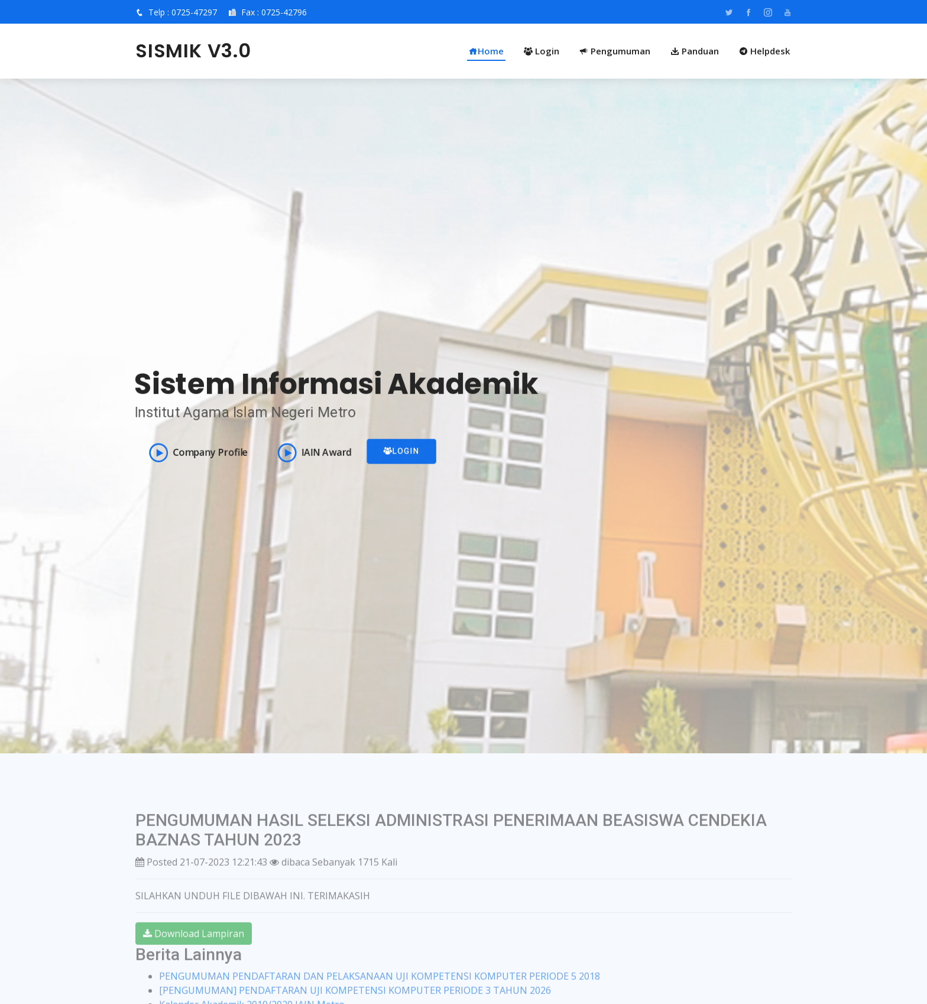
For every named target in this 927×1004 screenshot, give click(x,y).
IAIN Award (313, 452)
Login (541, 51)
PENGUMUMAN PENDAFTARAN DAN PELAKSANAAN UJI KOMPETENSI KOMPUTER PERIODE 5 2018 (379, 996)
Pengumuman (614, 51)
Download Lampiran (193, 953)
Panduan (694, 51)
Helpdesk (764, 51)
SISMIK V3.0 (193, 50)
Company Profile (195, 452)
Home (486, 51)
